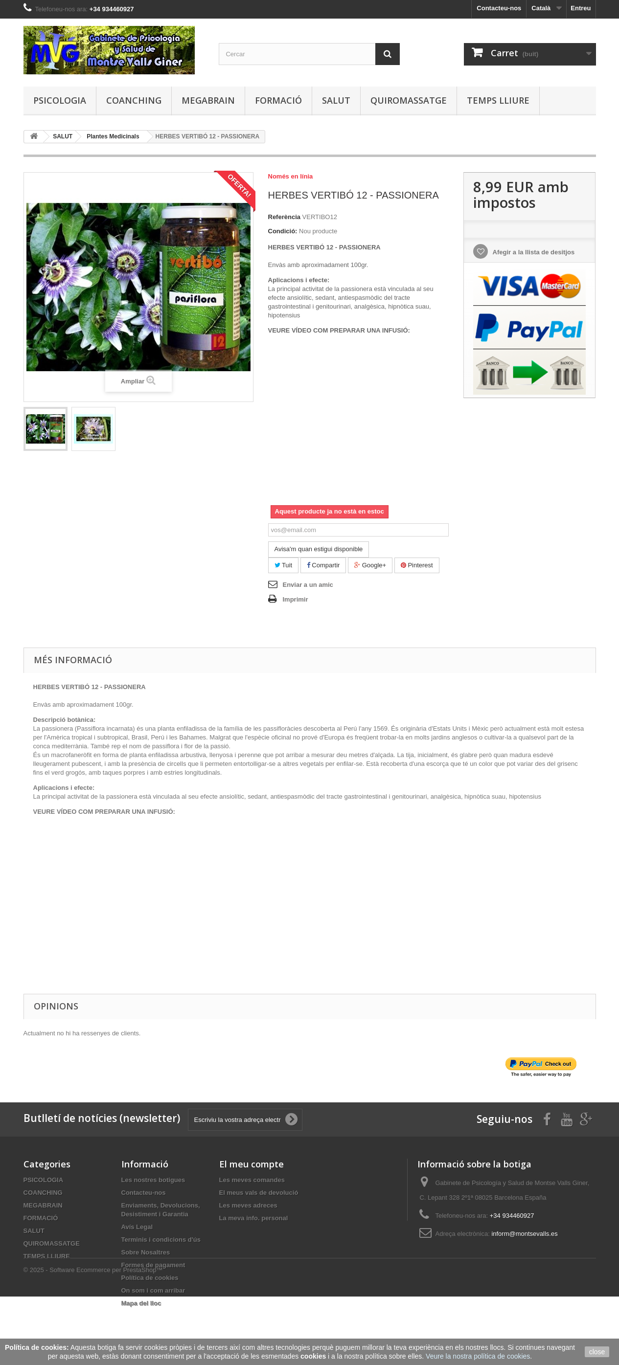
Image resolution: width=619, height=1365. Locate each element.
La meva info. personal (253, 1218)
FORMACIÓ (278, 100)
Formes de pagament (153, 1265)
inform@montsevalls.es (524, 1233)
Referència (284, 217)
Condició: (283, 231)
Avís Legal (137, 1227)
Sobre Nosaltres (145, 1252)
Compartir (323, 565)
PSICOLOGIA (59, 100)
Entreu (581, 8)
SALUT (336, 100)
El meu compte (251, 1164)
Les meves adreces (248, 1205)
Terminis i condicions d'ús (161, 1239)
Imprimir (295, 599)
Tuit (284, 565)
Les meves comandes (252, 1180)
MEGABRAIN (208, 100)
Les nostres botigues (153, 1180)
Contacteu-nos (499, 8)
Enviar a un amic (308, 584)
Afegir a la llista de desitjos (532, 252)
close (597, 1352)
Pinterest (417, 565)
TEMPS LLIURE (498, 100)
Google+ (370, 565)
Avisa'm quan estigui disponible (319, 549)
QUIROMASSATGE (408, 100)
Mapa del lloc (141, 1303)
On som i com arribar (153, 1290)
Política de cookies (150, 1277)
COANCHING (133, 100)
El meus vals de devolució (258, 1192)
